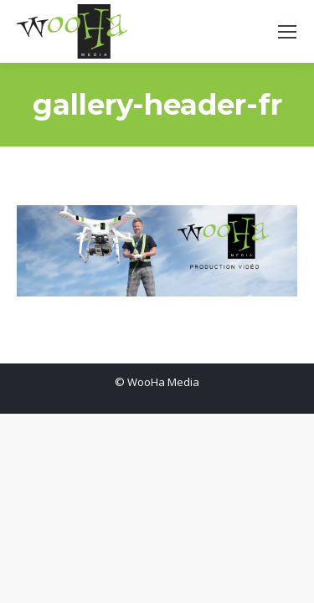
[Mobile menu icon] (287, 32)
